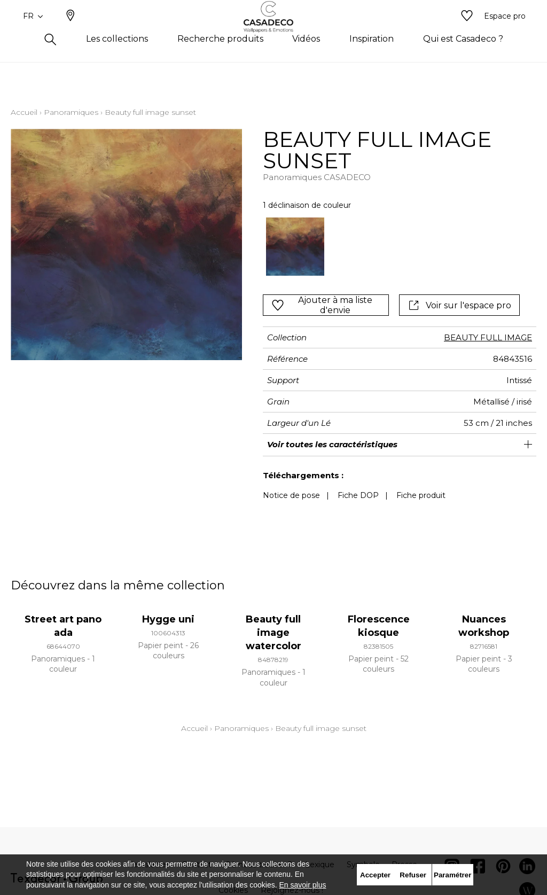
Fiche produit (421, 495)
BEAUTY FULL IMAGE (488, 337)
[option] (295, 246)
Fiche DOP (358, 495)
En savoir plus (302, 885)
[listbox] (394, 246)
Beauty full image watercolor (273, 632)
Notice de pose (291, 495)
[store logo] (274, 33)
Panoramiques (71, 112)
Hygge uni (168, 619)
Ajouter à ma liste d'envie (321, 305)
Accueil (24, 112)
